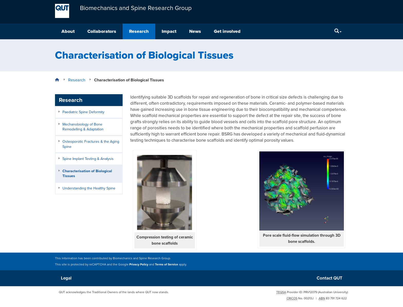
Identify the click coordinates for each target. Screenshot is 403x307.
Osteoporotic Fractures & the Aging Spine (90, 144)
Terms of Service (166, 264)
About (68, 31)
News (195, 31)
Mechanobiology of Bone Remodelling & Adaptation (83, 127)
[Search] (338, 31)
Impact (169, 31)
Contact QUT (329, 278)
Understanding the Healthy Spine (88, 188)
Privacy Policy (138, 264)
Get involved (227, 31)
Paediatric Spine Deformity (83, 112)
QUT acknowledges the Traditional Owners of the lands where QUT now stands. (114, 292)
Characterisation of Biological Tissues (87, 173)
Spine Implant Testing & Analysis (88, 159)
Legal (66, 278)
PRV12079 (310, 292)
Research (139, 31)
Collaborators (101, 31)
